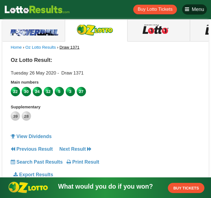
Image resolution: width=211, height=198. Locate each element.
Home (16, 47)
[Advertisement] (156, 89)
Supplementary (25, 107)
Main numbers (25, 82)
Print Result (82, 162)
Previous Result (32, 149)
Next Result (75, 149)
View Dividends (31, 136)
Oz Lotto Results (40, 47)
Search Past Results (37, 162)
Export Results (33, 174)
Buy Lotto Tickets (155, 9)
